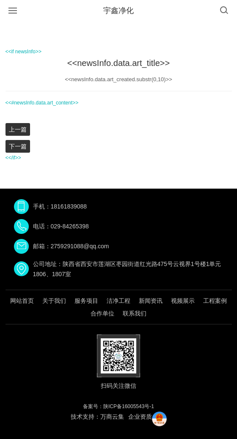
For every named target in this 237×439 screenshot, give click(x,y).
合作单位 (102, 313)
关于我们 (54, 300)
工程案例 (215, 300)
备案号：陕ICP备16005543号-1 (118, 406)
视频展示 (183, 300)
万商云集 (112, 416)
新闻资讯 (151, 300)
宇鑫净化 (118, 10)
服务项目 (86, 300)
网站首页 (22, 300)
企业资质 (140, 416)
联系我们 (134, 313)
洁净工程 (118, 300)
